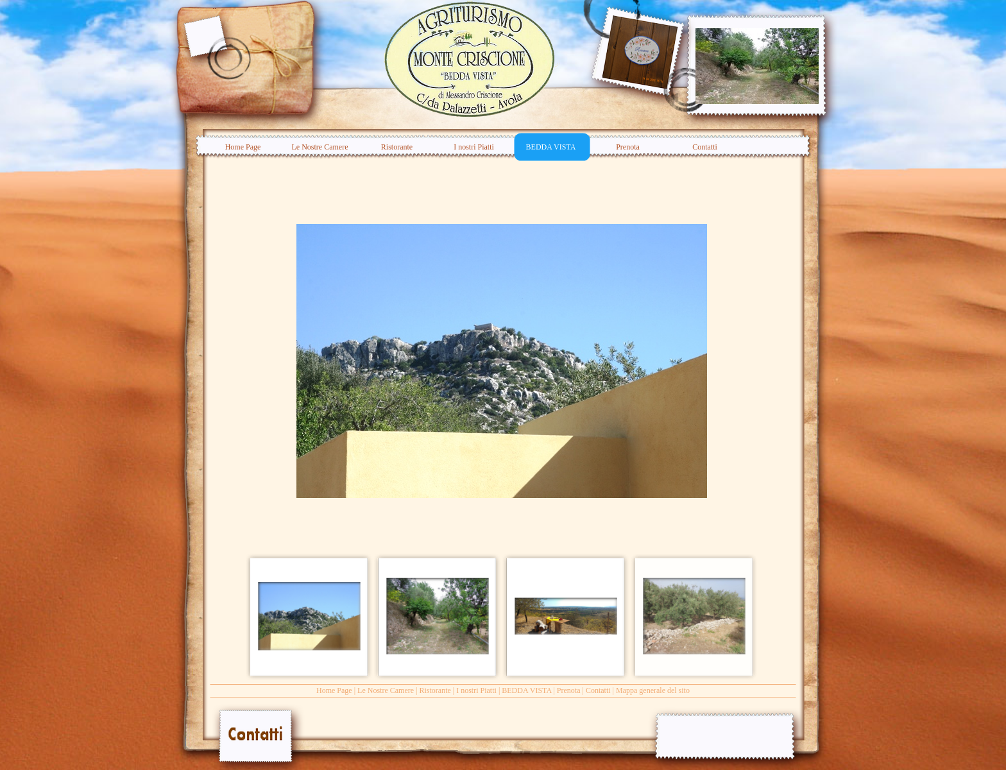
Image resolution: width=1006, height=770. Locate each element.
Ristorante (434, 690)
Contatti (598, 690)
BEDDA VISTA (526, 690)
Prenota (569, 690)
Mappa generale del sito (653, 690)
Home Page (334, 690)
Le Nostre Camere (385, 690)
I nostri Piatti (476, 690)
